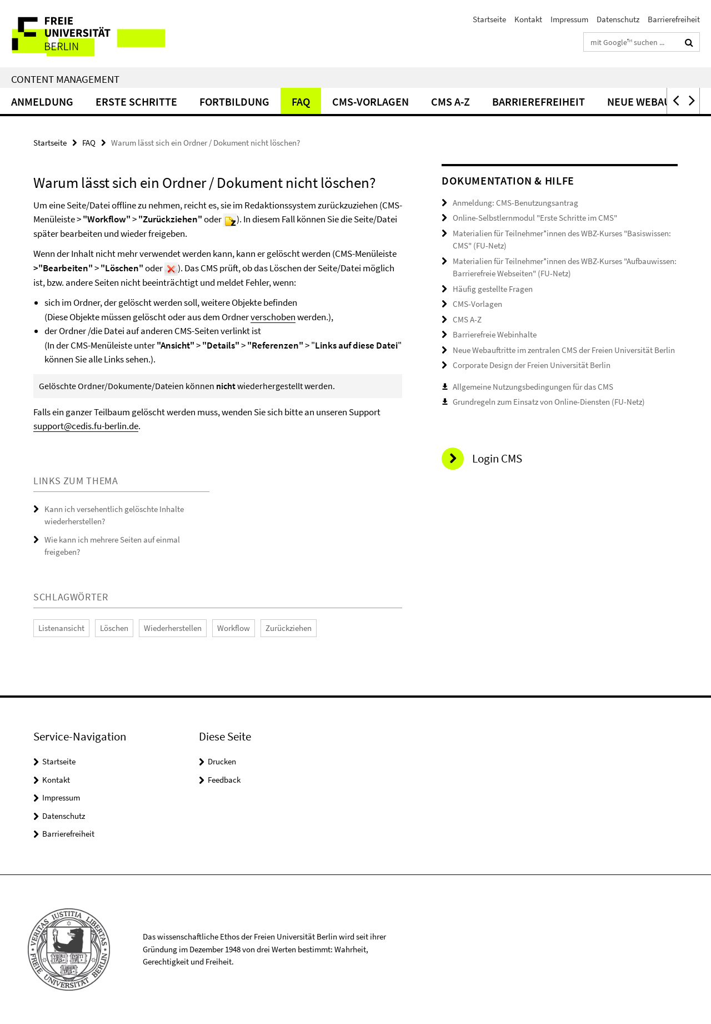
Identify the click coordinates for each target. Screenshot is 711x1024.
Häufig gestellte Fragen (493, 289)
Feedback (224, 779)
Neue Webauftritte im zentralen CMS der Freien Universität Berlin (564, 350)
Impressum (569, 19)
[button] (675, 101)
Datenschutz (618, 19)
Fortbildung (234, 101)
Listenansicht (61, 628)
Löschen (114, 628)
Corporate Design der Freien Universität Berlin (531, 365)
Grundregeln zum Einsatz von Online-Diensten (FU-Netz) (549, 401)
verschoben (273, 317)
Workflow (233, 628)
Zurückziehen (289, 628)
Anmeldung (42, 101)
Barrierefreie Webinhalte (495, 334)
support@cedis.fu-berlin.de (85, 426)
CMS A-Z (450, 101)
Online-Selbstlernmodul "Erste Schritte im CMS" (535, 217)
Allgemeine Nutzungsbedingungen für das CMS (533, 386)
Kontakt (528, 19)
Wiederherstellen (173, 628)
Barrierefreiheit (674, 19)
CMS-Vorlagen (370, 101)
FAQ (301, 101)
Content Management (65, 79)
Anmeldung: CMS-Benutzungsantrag (515, 202)
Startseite (489, 19)
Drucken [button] (222, 761)
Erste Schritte (136, 101)
